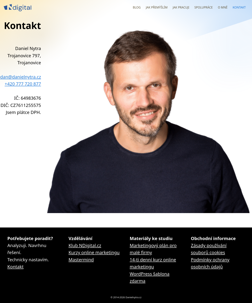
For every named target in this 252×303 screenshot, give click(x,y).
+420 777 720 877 (23, 84)
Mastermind (81, 259)
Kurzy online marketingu (94, 252)
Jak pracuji (181, 7)
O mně (223, 7)
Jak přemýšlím (157, 7)
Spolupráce (203, 7)
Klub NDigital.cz (85, 245)
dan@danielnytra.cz (20, 77)
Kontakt (239, 7)
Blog (137, 7)
